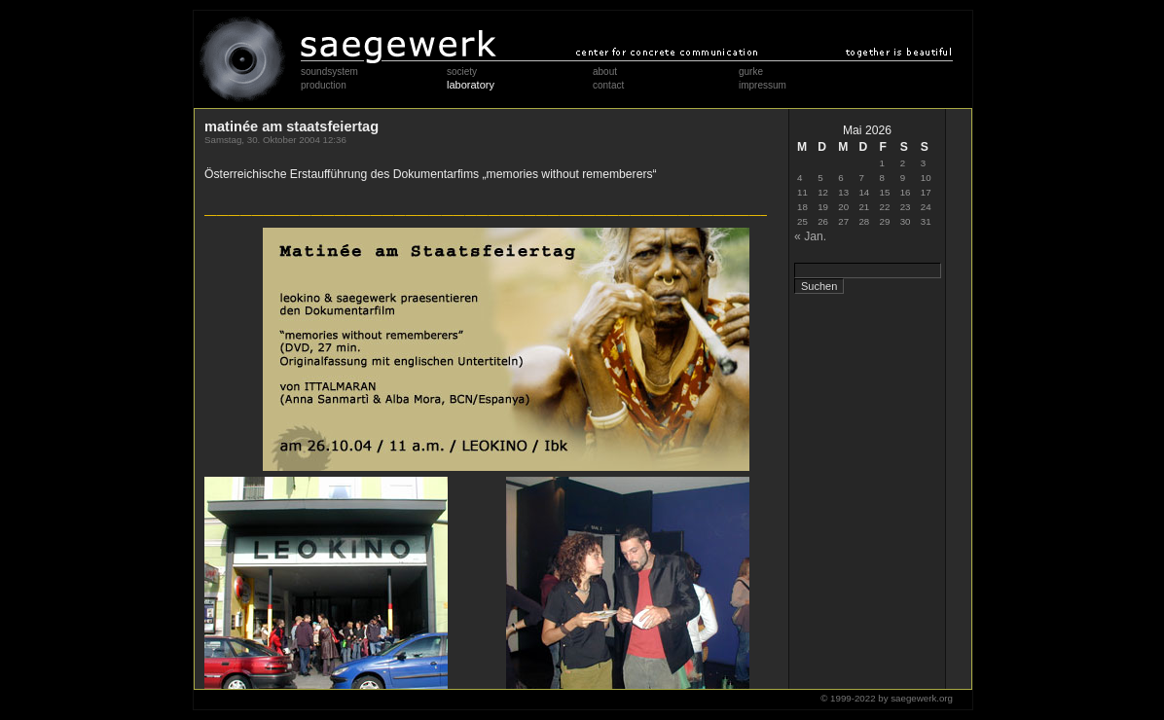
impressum (762, 85)
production (323, 85)
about (605, 71)
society (462, 71)
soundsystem (329, 71)
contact (608, 85)
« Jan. (810, 236)
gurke (751, 71)
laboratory (470, 84)
